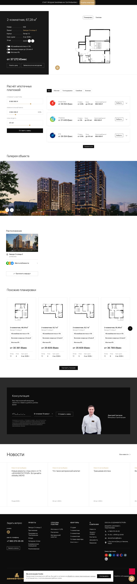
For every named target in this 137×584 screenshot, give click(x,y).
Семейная (79, 90)
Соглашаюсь (104, 576)
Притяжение (32, 530)
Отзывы (92, 546)
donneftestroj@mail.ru (114, 538)
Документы (94, 540)
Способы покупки (55, 523)
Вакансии (93, 543)
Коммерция (46, 8)
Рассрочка (54, 532)
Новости (77, 8)
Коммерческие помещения (33, 545)
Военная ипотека (57, 540)
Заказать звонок (121, 8)
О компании (87, 8)
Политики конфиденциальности (21, 423)
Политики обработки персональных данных (32, 421)
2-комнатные (75, 533)
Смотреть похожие (68, 368)
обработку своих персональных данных (81, 576)
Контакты (93, 537)
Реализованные (33, 549)
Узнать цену (13, 65)
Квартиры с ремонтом (74, 543)
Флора (30, 538)
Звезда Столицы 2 (30, 30)
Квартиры (36, 8)
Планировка (88, 17)
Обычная (56, 90)
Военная (88, 90)
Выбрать (119, 103)
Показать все (88, 146)
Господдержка (67, 90)
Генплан (99, 17)
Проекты (28, 8)
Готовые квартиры (76, 539)
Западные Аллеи (34, 541)
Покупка (56, 8)
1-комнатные (75, 530)
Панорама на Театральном (33, 534)
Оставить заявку (25, 131)
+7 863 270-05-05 (105, 8)
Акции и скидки (66, 8)
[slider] (30, 103)
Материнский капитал (56, 536)
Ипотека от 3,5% (57, 529)
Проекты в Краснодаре (36, 552)
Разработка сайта (122, 576)
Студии (73, 527)
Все (49, 90)
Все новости (123, 454)
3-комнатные (75, 536)
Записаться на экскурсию (32, 65)
